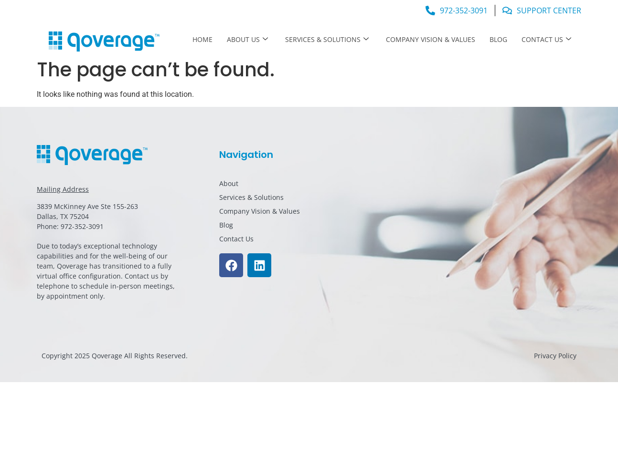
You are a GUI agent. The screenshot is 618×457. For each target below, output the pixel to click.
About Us (247, 39)
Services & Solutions (327, 39)
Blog (498, 39)
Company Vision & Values (430, 39)
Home (202, 39)
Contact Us (546, 39)
